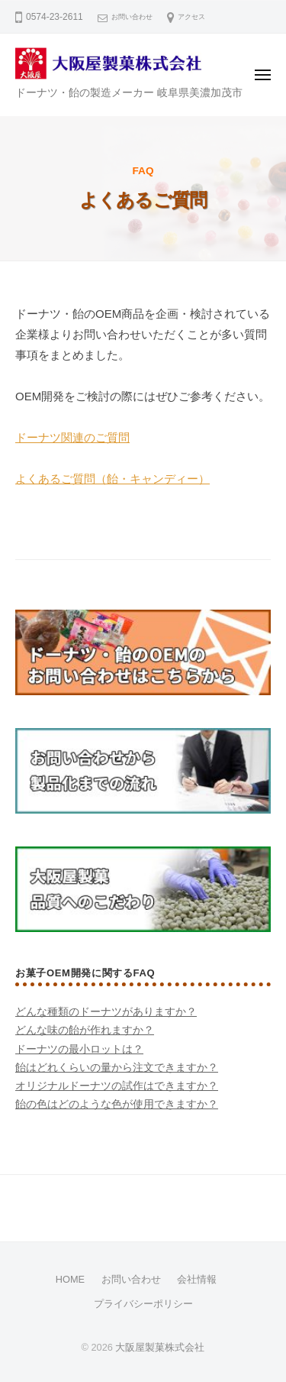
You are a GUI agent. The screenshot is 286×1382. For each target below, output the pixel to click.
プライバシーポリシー (143, 1303)
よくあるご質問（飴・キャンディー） (112, 478)
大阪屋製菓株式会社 (159, 1347)
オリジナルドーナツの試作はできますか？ (116, 1086)
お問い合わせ (132, 17)
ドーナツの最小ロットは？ (79, 1049)
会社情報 (197, 1279)
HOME (70, 1279)
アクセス (191, 17)
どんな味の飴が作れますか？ (84, 1030)
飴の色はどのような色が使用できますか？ (116, 1104)
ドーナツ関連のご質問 (72, 437)
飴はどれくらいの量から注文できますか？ (116, 1067)
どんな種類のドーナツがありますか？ (106, 1012)
